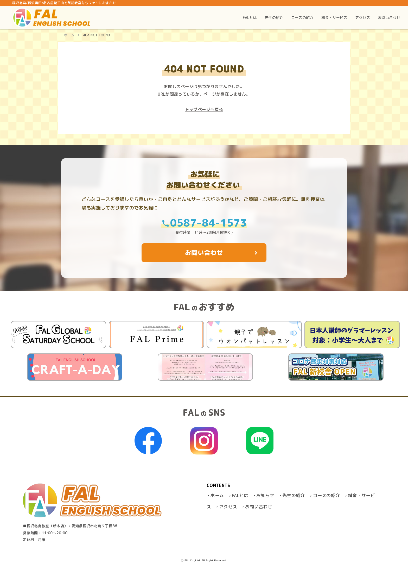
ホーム (69, 35)
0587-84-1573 (204, 223)
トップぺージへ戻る (204, 109)
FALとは (240, 495)
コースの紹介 (326, 495)
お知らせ (265, 495)
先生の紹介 (293, 495)
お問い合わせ (258, 507)
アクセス (228, 507)
